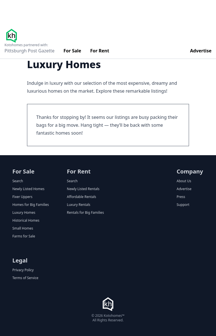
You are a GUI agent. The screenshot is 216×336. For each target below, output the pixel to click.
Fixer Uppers (22, 197)
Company (190, 171)
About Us (184, 181)
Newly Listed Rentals (83, 189)
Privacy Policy (23, 270)
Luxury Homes (23, 212)
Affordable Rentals (81, 197)
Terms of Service (25, 278)
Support (183, 205)
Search (17, 181)
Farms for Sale (23, 236)
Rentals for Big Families (85, 212)
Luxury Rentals (78, 205)
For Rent (99, 51)
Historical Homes (25, 220)
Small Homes (22, 228)
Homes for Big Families (30, 205)
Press (181, 197)
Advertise (201, 51)
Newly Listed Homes (28, 189)
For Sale (72, 51)
